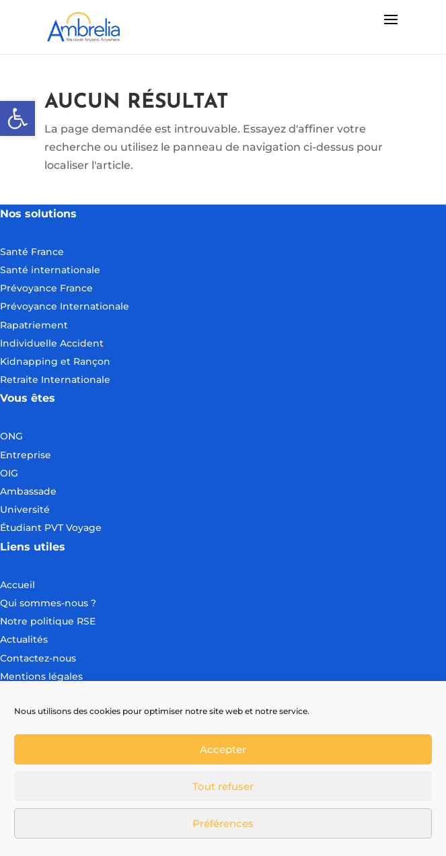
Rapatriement (34, 325)
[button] (17, 118)
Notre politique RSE (48, 621)
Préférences (223, 823)
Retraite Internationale (55, 379)
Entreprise (25, 455)
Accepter (223, 749)
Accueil (17, 585)
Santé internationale (50, 270)
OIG (9, 473)
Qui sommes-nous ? (48, 603)
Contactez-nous (38, 658)
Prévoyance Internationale (64, 306)
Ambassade (28, 491)
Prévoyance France (48, 288)
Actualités (24, 639)
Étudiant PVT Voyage (51, 528)
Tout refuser (223, 786)
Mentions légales (41, 676)
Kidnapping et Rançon (55, 361)
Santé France (32, 252)
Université (25, 509)
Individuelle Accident (52, 343)
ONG (11, 436)
